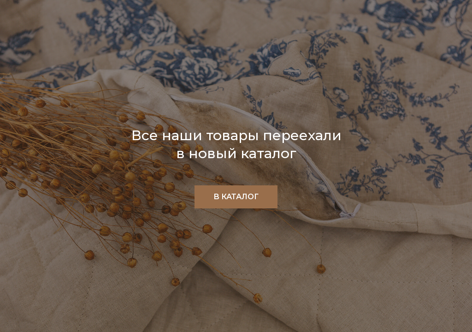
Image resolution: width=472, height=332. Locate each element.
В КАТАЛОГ (236, 196)
